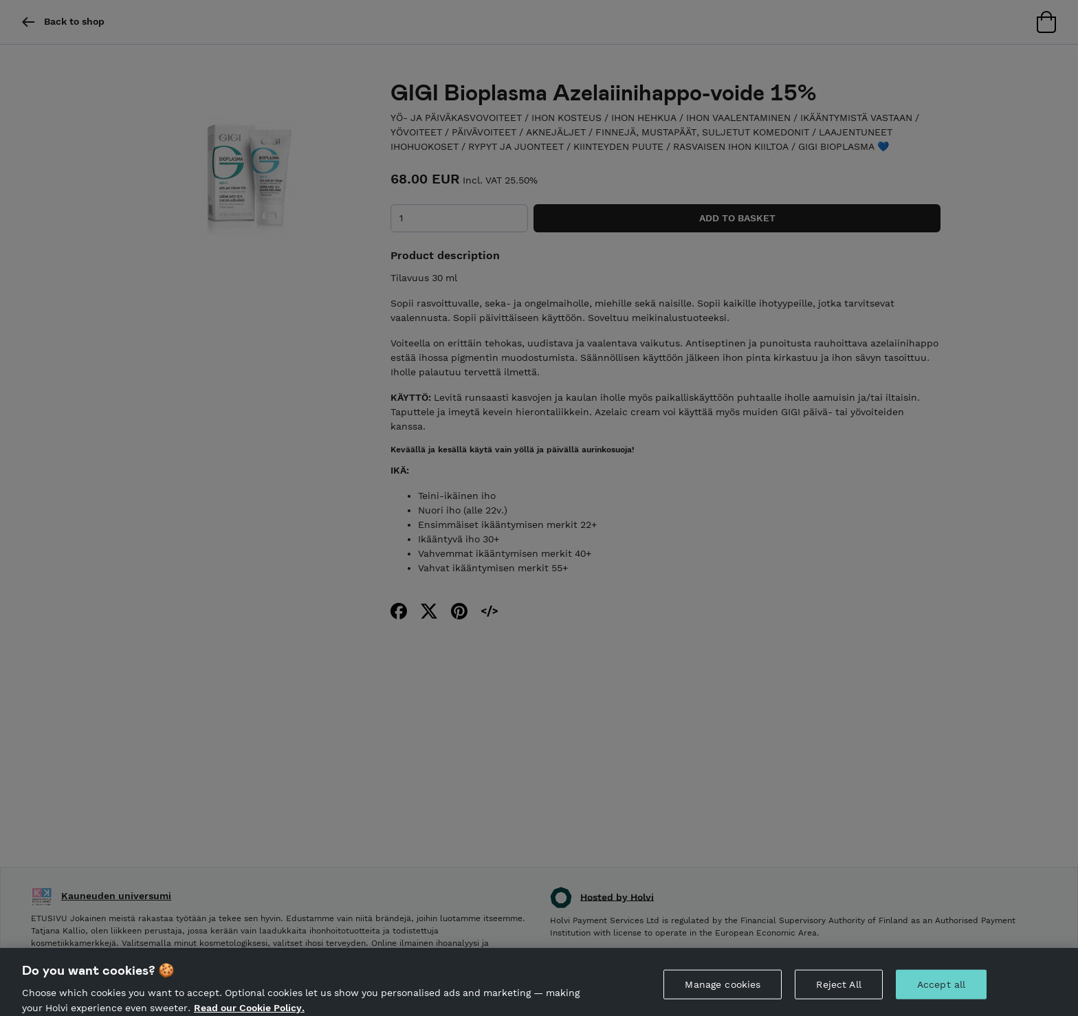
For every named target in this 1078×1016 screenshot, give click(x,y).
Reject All (838, 988)
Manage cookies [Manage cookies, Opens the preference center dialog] (722, 988)
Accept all (941, 988)
